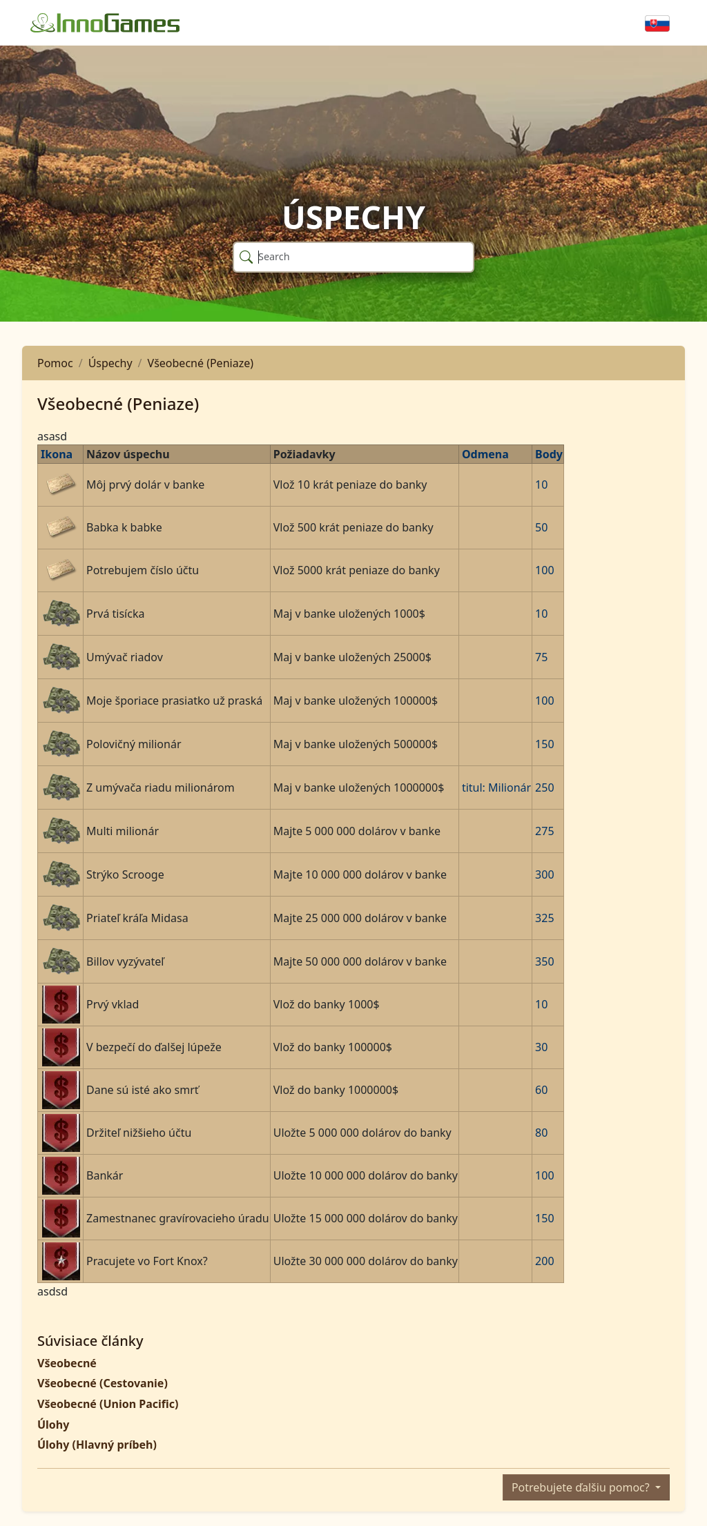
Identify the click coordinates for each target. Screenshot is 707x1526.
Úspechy (110, 363)
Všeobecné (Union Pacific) (107, 1403)
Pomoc (55, 363)
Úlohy (53, 1424)
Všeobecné (67, 1363)
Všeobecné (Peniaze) (200, 363)
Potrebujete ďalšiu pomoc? (582, 1487)
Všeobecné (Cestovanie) (102, 1383)
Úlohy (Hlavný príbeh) (97, 1444)
